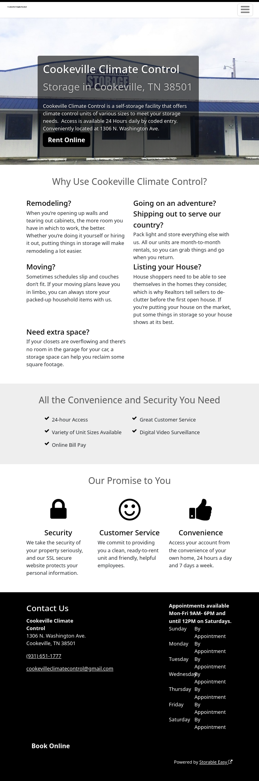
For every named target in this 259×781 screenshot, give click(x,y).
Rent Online (66, 139)
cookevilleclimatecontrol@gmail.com (70, 668)
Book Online (50, 745)
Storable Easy (215, 762)
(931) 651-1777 (44, 655)
